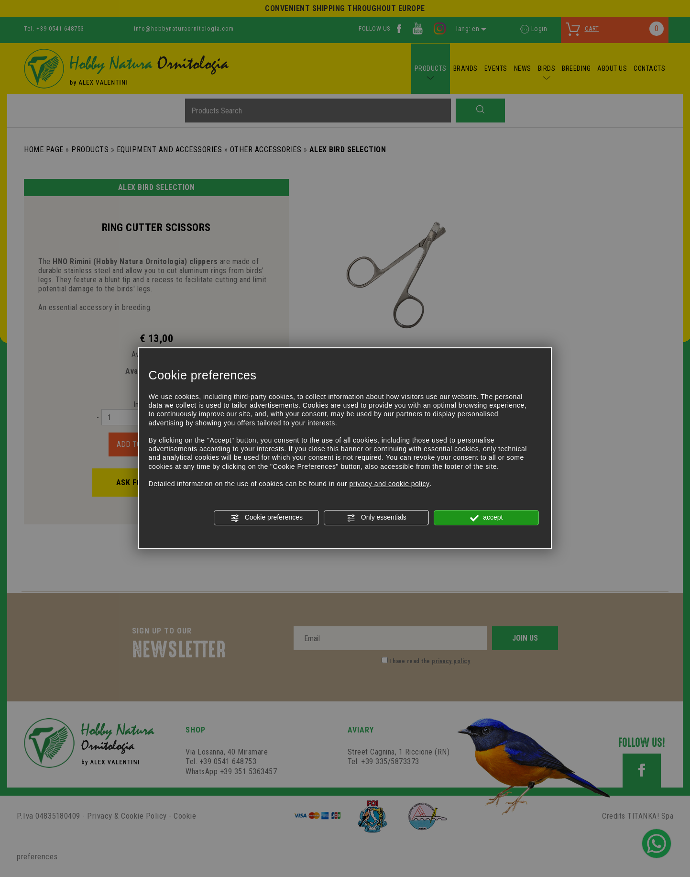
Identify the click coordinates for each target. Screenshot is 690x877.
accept (486, 517)
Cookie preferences (266, 517)
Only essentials (376, 517)
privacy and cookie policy (389, 484)
